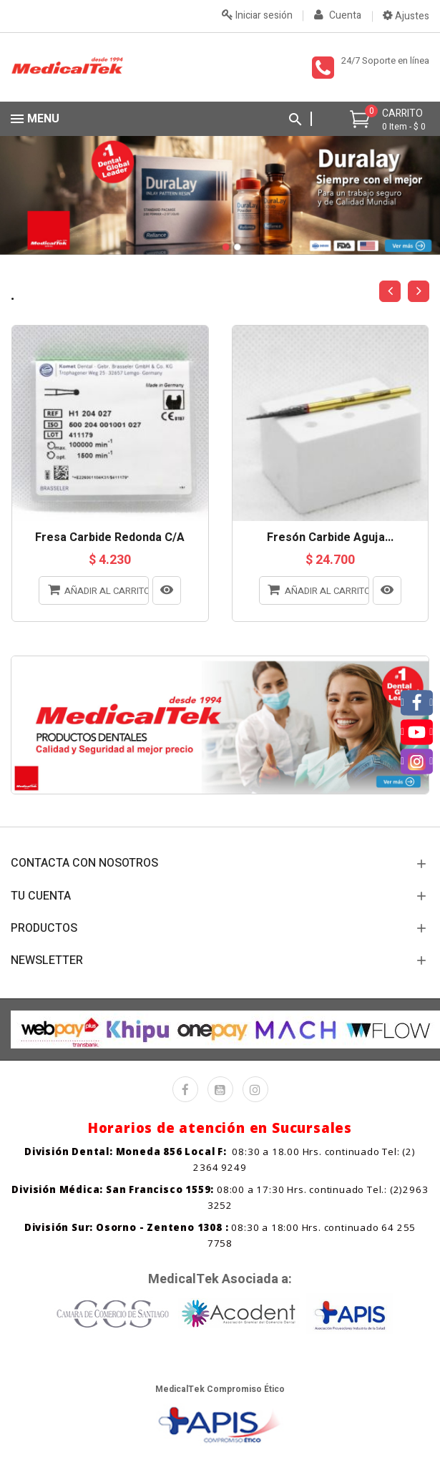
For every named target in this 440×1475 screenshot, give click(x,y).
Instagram (255, 1089)
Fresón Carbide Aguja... (330, 538)
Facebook (185, 1089)
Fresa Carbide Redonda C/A (110, 538)
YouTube (220, 1089)
